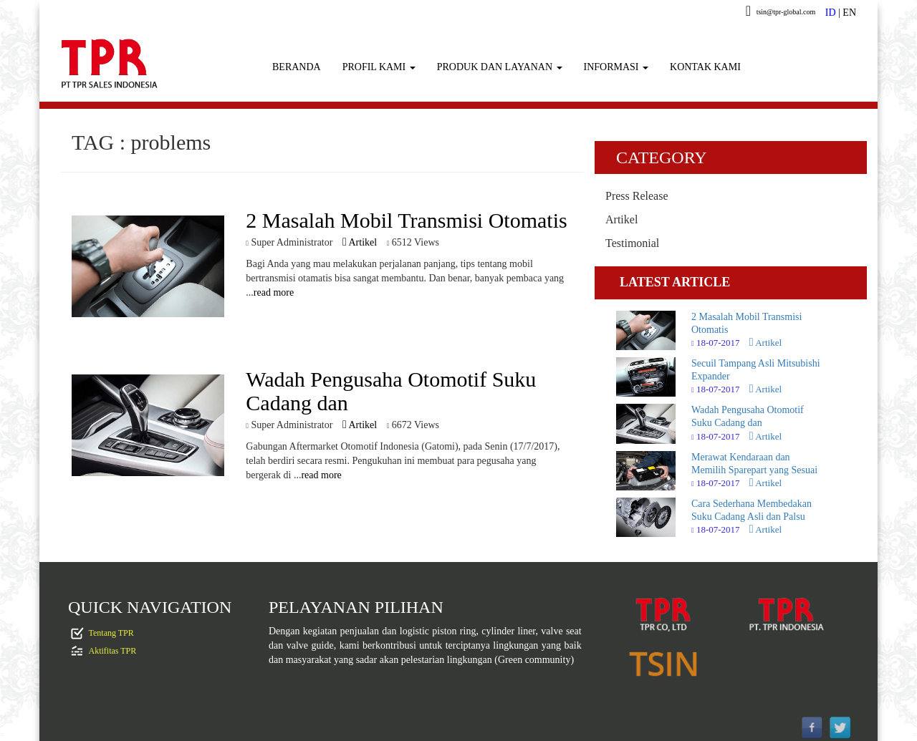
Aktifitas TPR (113, 650)
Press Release (636, 196)
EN (849, 12)
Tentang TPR (111, 632)
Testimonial (632, 243)
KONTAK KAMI (705, 67)
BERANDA (296, 67)
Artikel (359, 242)
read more (274, 292)
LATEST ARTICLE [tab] (675, 282)
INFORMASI (616, 67)
